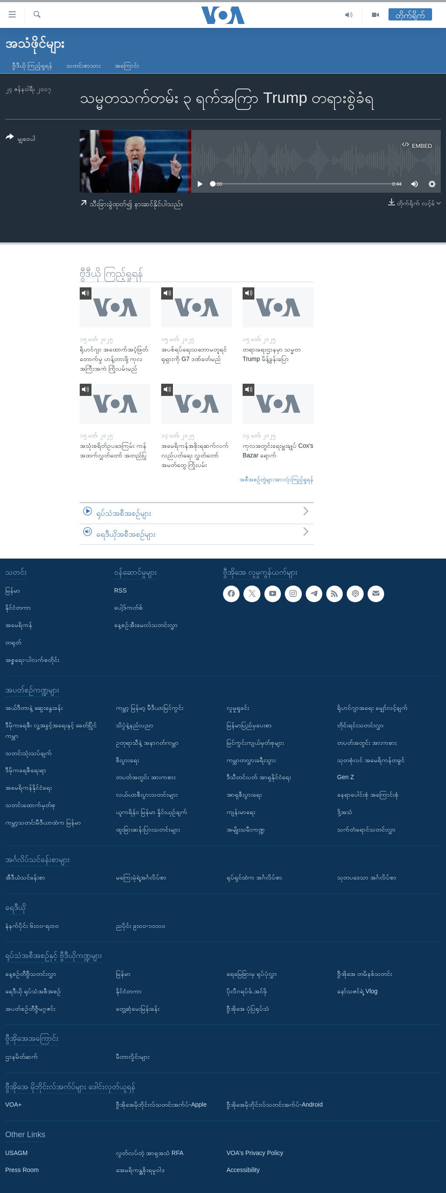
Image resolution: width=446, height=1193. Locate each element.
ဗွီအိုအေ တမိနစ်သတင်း (364, 973)
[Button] (20, 139)
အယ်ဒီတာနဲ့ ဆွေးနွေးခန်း (34, 707)
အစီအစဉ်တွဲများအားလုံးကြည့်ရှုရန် (277, 479)
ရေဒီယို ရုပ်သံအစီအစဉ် (33, 991)
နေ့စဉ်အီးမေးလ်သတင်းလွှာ (146, 624)
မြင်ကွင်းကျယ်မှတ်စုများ (255, 742)
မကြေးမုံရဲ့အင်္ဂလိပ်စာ (141, 877)
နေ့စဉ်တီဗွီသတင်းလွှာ (30, 973)
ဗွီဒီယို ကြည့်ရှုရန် (32, 65)
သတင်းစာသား (83, 65)
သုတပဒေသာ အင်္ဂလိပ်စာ (366, 877)
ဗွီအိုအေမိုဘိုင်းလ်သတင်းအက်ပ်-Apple (161, 1104)
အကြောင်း (127, 65)
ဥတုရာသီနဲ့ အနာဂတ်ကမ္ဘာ (147, 742)
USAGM (16, 1152)
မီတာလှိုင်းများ (132, 1056)
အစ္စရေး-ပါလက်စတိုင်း (32, 659)
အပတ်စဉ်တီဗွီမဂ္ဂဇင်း (30, 1008)
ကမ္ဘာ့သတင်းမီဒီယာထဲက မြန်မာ (43, 822)
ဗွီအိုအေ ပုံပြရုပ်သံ (247, 1008)
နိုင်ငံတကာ (18, 607)
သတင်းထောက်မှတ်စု (30, 804)
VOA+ (13, 1104)
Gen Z (345, 777)
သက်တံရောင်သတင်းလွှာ (366, 829)
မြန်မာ (12, 590)
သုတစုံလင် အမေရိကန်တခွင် (371, 760)
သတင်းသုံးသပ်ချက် (28, 753)
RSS (120, 590)
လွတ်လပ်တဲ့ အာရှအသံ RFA (149, 1152)
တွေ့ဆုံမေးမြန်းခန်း (137, 1008)
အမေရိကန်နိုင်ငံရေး (28, 787)
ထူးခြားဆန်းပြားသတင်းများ (148, 829)
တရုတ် (13, 642)
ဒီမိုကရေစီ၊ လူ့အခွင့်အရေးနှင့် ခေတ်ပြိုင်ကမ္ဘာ (51, 730)
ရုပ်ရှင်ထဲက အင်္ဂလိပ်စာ (254, 877)
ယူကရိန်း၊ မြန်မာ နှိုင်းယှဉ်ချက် (151, 811)
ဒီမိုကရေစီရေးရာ (25, 770)
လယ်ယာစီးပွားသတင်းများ (147, 794)
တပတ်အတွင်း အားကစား (146, 777)
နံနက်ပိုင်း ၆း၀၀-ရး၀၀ (32, 925)
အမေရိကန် (18, 624)
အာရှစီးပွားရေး (244, 794)
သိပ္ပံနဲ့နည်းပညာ (134, 725)
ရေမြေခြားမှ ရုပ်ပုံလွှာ (251, 973)
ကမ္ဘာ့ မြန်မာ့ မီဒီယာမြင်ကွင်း (149, 707)
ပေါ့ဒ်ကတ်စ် (128, 607)
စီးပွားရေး (127, 760)
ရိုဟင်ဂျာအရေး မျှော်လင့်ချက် (372, 707)
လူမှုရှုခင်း (237, 707)
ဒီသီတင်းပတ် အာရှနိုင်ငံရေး (258, 777)
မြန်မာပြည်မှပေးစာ (249, 725)
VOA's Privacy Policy (254, 1152)
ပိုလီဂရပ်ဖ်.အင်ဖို (246, 991)
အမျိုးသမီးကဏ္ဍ (245, 829)
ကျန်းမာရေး (240, 811)
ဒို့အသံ (344, 811)
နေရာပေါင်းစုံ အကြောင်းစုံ (368, 794)
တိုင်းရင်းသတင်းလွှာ (360, 725)
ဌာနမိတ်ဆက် (21, 1056)
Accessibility (243, 1170)
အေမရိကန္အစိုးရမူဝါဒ (140, 1170)
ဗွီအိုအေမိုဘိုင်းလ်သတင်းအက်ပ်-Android (274, 1104)
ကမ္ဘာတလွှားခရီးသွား (251, 760)
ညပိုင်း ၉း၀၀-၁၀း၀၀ (141, 925)
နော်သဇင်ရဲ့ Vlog (357, 991)
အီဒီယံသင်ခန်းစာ (25, 877)
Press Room (22, 1170)
